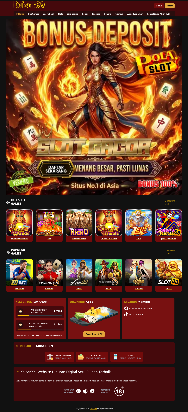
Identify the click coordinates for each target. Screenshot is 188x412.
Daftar (170, 5)
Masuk (159, 5)
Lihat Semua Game (171, 202)
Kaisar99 (93, 408)
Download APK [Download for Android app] (94, 334)
